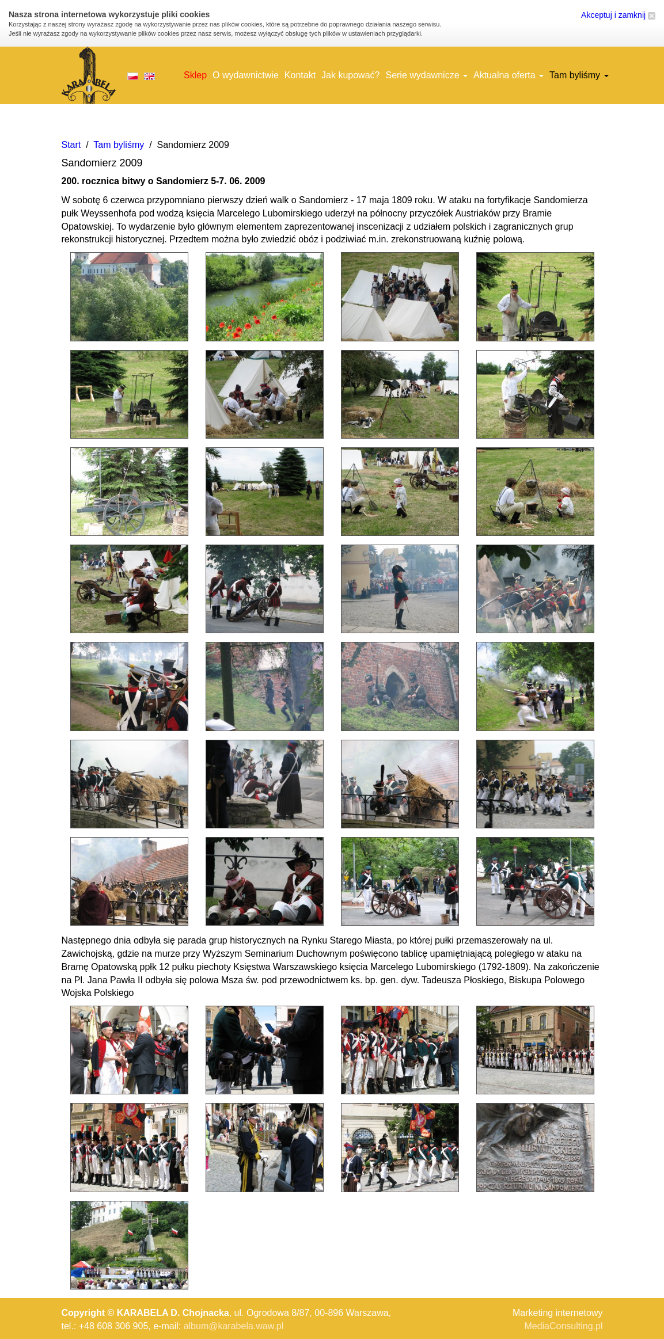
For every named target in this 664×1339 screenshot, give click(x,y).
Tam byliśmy (578, 75)
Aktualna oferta (508, 75)
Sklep (195, 75)
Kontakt (300, 75)
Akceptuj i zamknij (618, 15)
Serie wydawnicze (426, 75)
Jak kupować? (350, 75)
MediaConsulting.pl (563, 1326)
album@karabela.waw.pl (234, 1326)
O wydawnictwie (246, 75)
